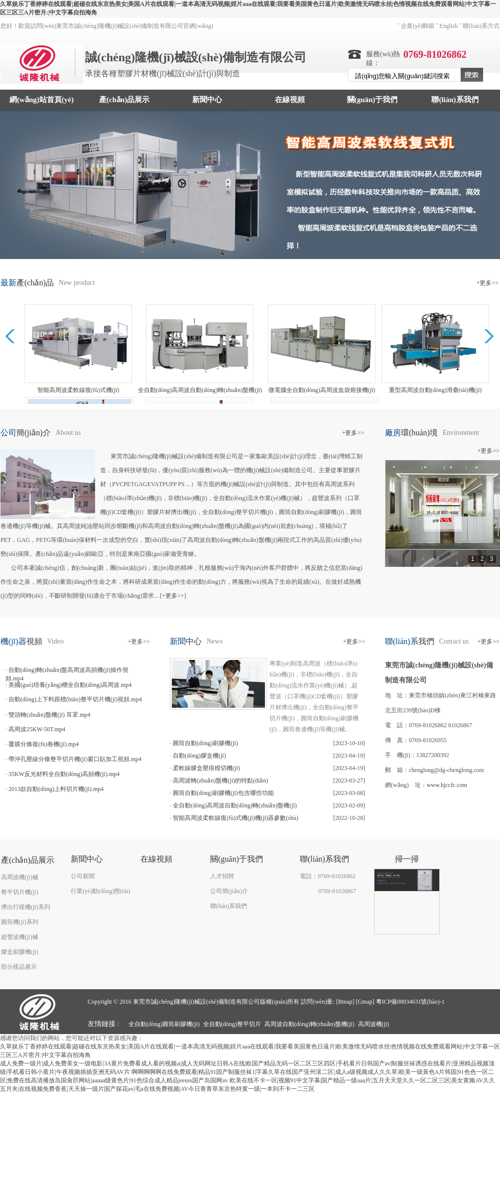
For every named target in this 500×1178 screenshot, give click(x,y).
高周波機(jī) (373, 1024)
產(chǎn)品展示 (124, 100)
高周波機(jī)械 (19, 877)
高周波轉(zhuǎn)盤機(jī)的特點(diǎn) (220, 780)
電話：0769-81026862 (328, 876)
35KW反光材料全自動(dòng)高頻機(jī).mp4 (64, 774)
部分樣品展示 (19, 966)
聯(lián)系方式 (481, 25)
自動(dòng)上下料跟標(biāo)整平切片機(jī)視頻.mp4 (75, 699)
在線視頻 (290, 100)
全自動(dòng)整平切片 (232, 1024)
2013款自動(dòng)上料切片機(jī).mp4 (56, 788)
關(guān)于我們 (372, 100)
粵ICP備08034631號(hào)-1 (410, 1001)
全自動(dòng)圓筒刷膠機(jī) (164, 1024)
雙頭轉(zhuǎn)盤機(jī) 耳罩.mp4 (49, 714)
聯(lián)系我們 (454, 100)
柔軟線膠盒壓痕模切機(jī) (206, 768)
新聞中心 (207, 100)
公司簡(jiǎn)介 (229, 891)
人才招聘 (222, 876)
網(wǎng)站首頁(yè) (41, 100)
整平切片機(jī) (19, 892)
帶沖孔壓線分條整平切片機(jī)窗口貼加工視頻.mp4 (74, 759)
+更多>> (488, 282)
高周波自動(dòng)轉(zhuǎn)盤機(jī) (309, 1024)
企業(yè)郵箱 (417, 25)
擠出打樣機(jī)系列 (25, 907)
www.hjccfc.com (447, 785)
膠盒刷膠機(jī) (19, 951)
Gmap (365, 1001)
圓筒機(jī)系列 (19, 921)
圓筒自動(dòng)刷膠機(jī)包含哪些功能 (223, 792)
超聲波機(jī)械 (19, 936)
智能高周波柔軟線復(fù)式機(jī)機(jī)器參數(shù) (235, 817)
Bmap (345, 1001)
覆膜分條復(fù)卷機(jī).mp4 (43, 744)
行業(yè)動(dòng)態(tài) (100, 891)
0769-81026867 (337, 891)
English (448, 25)
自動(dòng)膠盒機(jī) (199, 755)
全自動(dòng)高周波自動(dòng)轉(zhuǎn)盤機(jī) (235, 805)
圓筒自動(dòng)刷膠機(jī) (205, 743)
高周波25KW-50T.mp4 (36, 729)
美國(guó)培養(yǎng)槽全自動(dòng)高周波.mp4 (69, 684)
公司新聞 (83, 876)
